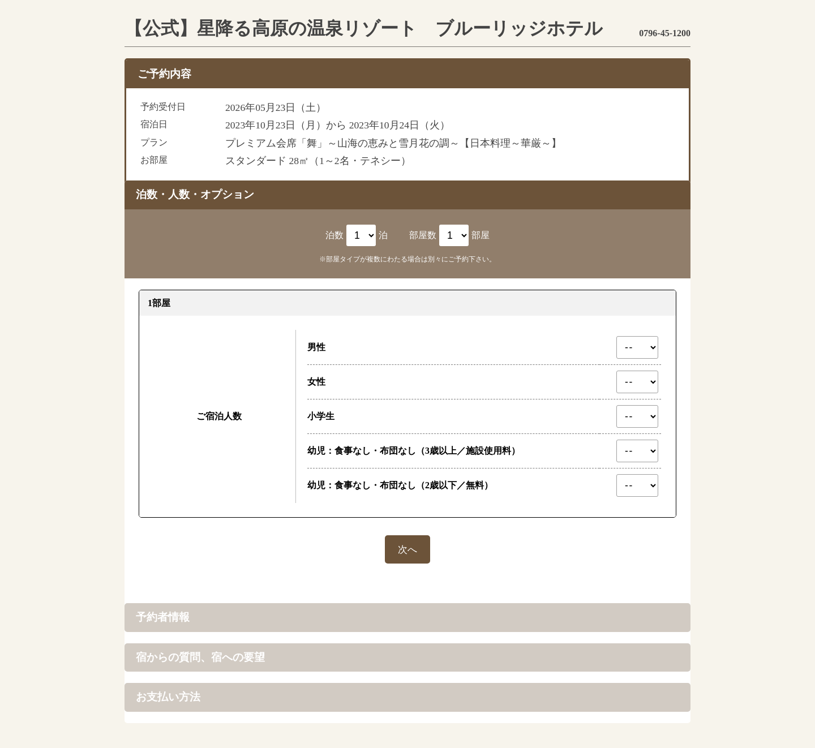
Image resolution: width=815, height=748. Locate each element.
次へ (407, 547)
